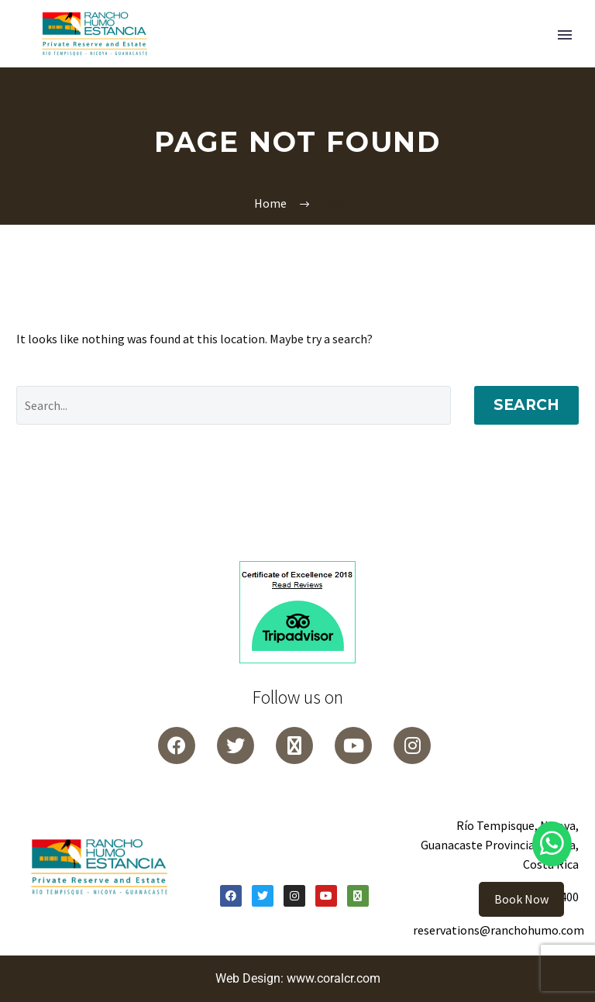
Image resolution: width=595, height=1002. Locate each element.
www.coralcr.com (333, 978)
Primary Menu (565, 35)
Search (526, 405)
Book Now (521, 899)
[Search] (233, 405)
